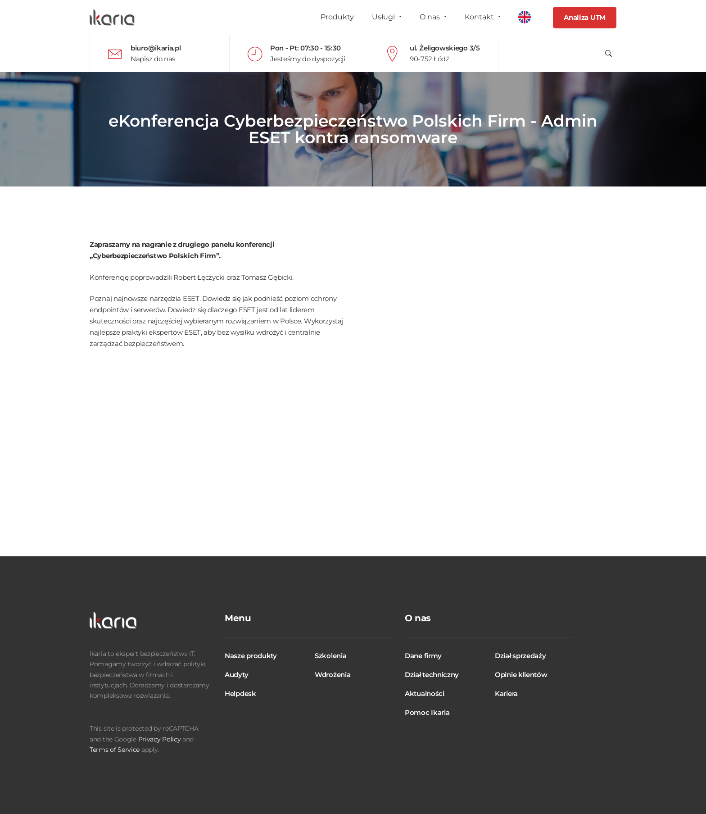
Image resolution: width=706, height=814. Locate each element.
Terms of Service (115, 750)
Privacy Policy (159, 739)
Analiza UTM (585, 17)
